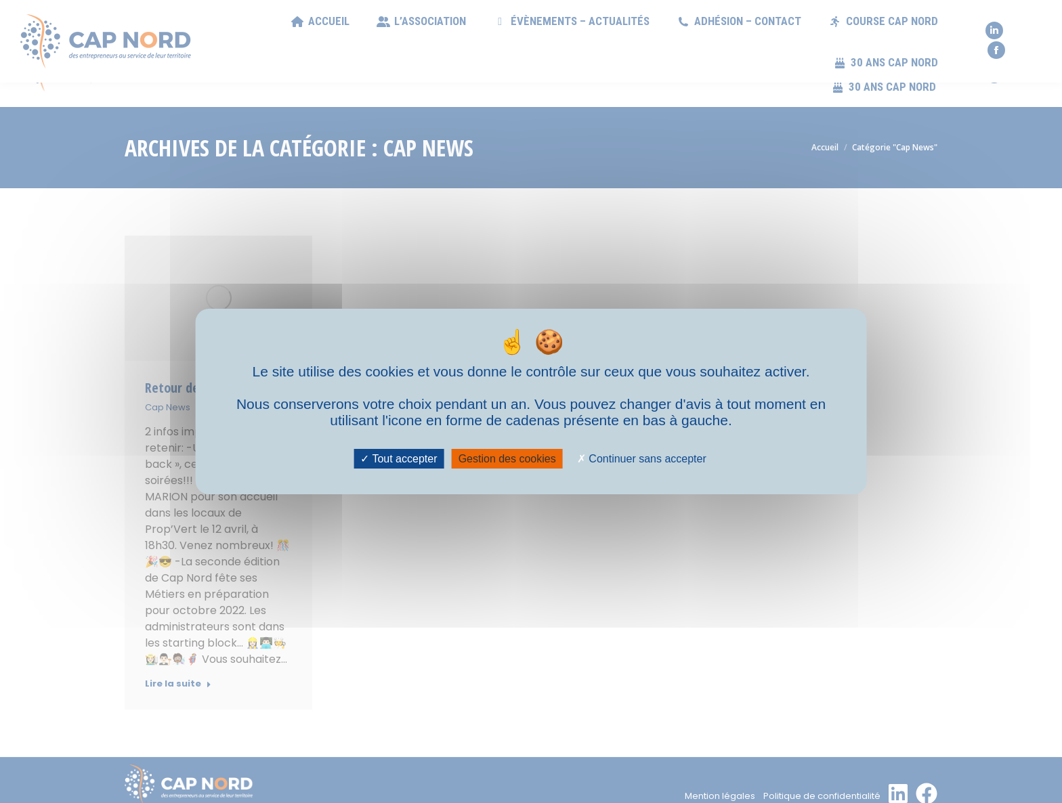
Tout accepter (398, 458)
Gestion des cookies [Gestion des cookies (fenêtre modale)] (507, 458)
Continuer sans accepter (641, 458)
